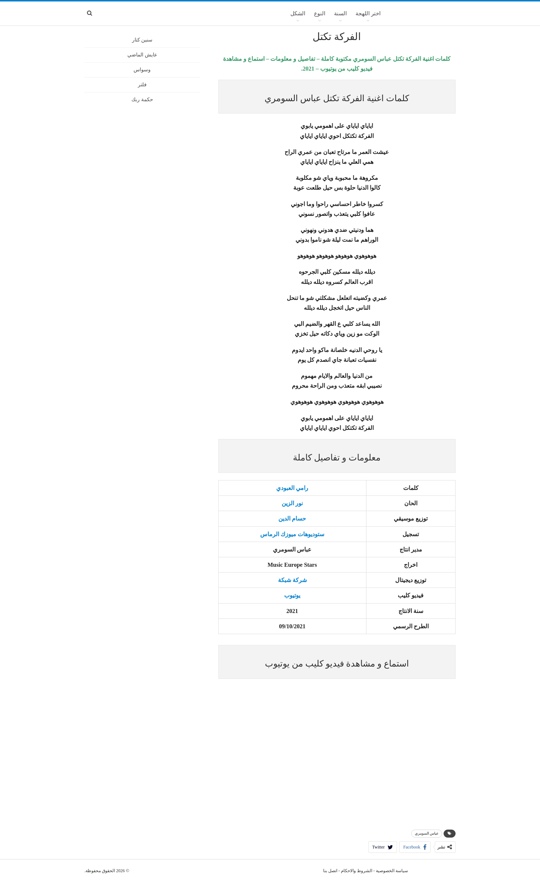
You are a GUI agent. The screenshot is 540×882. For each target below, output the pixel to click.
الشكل (297, 13)
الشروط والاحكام (356, 870)
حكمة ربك (142, 99)
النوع (319, 13)
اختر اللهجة (368, 13)
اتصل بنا (330, 870)
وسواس (142, 69)
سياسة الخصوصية (392, 870)
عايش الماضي (142, 55)
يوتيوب (292, 595)
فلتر (142, 84)
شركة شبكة (292, 580)
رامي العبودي (292, 488)
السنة (340, 13)
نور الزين (292, 503)
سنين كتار (142, 40)
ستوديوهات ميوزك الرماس (292, 534)
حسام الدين (292, 518)
